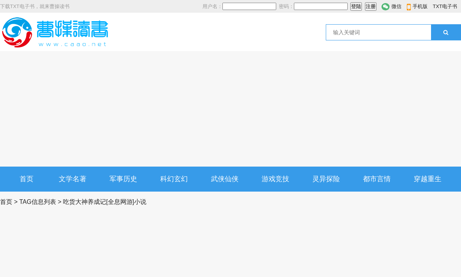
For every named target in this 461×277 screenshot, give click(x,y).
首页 (26, 179)
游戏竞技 (275, 179)
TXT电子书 (445, 6)
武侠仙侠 (225, 179)
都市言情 (377, 179)
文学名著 (72, 179)
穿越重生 (427, 179)
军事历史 (123, 179)
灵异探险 (326, 179)
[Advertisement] (230, 109)
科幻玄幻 (174, 179)
